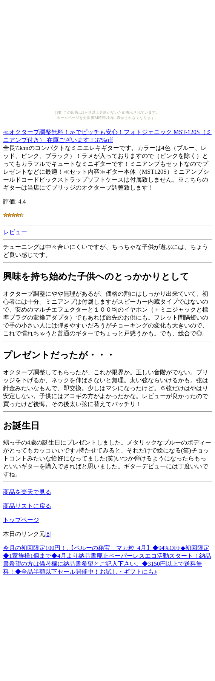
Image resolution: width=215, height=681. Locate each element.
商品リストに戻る (27, 506)
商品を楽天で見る (27, 492)
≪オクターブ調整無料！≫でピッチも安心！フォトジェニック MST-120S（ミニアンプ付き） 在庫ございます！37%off (107, 135)
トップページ (21, 520)
